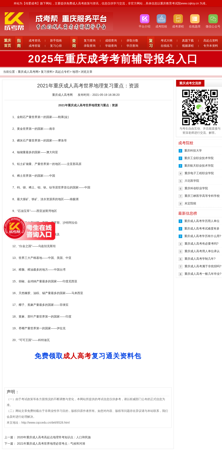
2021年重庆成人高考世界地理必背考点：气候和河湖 (51, 443)
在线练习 (166, 45)
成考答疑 (34, 45)
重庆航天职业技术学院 (199, 165)
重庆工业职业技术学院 (199, 158)
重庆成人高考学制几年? (200, 258)
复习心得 (56, 45)
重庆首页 (7, 43)
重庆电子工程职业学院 (199, 173)
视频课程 (188, 45)
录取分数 (132, 40)
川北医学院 (192, 180)
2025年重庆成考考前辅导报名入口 (113, 59)
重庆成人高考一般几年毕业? (203, 273)
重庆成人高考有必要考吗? (201, 243)
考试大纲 (166, 40)
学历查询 (132, 45)
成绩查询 (111, 40)
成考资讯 (34, 40)
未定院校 (190, 203)
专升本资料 (210, 45)
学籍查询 (111, 45)
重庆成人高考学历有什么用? (202, 236)
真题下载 (188, 40)
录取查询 (90, 45)
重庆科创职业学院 (196, 188)
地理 (75, 71)
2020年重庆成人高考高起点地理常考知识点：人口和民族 (54, 437)
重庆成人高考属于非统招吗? (203, 266)
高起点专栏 (62, 71)
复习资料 (47, 71)
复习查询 (90, 40)
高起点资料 (210, 40)
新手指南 (56, 40)
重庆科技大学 (193, 150)
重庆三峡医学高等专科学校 (202, 195)
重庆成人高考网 (28, 71)
